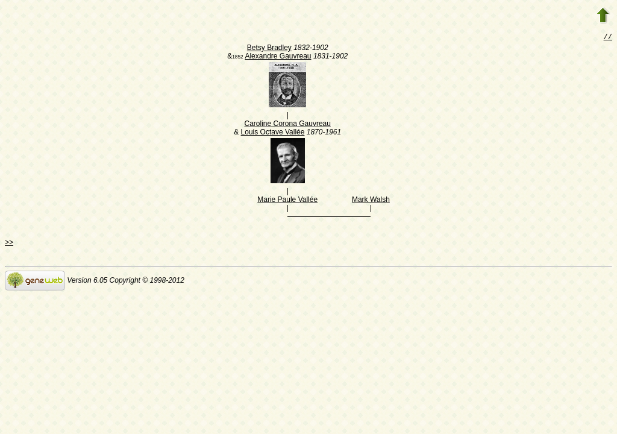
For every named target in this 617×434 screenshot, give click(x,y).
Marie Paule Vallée (287, 201)
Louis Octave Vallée (273, 133)
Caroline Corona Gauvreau (287, 125)
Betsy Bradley (269, 49)
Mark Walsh (371, 201)
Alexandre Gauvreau (278, 57)
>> (9, 243)
